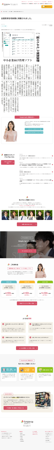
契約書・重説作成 (22, 434)
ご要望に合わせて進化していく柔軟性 (7, 436)
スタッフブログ (30, 1)
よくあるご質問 (44, 1)
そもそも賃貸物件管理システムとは (6, 433)
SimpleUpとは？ (24, 3)
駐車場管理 (21, 439)
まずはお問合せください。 (13, 341)
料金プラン (36, 3)
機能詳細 (30, 3)
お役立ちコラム (24, 1)
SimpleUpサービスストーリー (48, 438)
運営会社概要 (47, 440)
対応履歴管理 (22, 441)
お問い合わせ (49, 1)
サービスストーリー (37, 1)
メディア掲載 (4, 26)
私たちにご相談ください (49, 431)
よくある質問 (35, 431)
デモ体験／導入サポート (49, 434)
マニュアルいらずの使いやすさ (6, 434)
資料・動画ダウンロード (49, 433)
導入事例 (41, 3)
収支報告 (21, 436)
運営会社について (47, 3)
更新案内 (21, 433)
